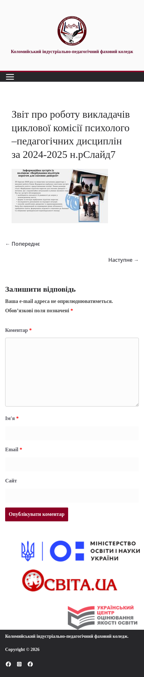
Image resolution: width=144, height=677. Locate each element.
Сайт (11, 480)
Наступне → (123, 259)
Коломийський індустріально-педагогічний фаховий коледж (66, 636)
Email (13, 449)
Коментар (18, 330)
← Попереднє (22, 243)
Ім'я (12, 418)
